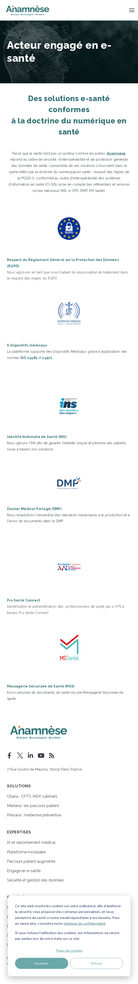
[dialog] (69, 936)
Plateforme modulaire (26, 852)
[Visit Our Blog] (51, 755)
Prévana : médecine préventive (34, 815)
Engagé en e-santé (24, 871)
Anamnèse (116, 153)
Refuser (96, 963)
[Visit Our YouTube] (41, 755)
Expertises (19, 832)
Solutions (19, 786)
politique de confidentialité (85, 923)
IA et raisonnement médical (31, 842)
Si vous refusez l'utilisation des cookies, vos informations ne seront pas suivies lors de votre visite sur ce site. (67, 936)
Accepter (42, 963)
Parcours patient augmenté (31, 861)
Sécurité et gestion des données (35, 880)
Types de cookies (69, 950)
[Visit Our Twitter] (20, 755)
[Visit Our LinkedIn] (30, 755)
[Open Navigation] (131, 10)
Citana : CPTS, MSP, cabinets (32, 796)
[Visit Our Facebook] (9, 755)
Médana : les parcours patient (33, 805)
